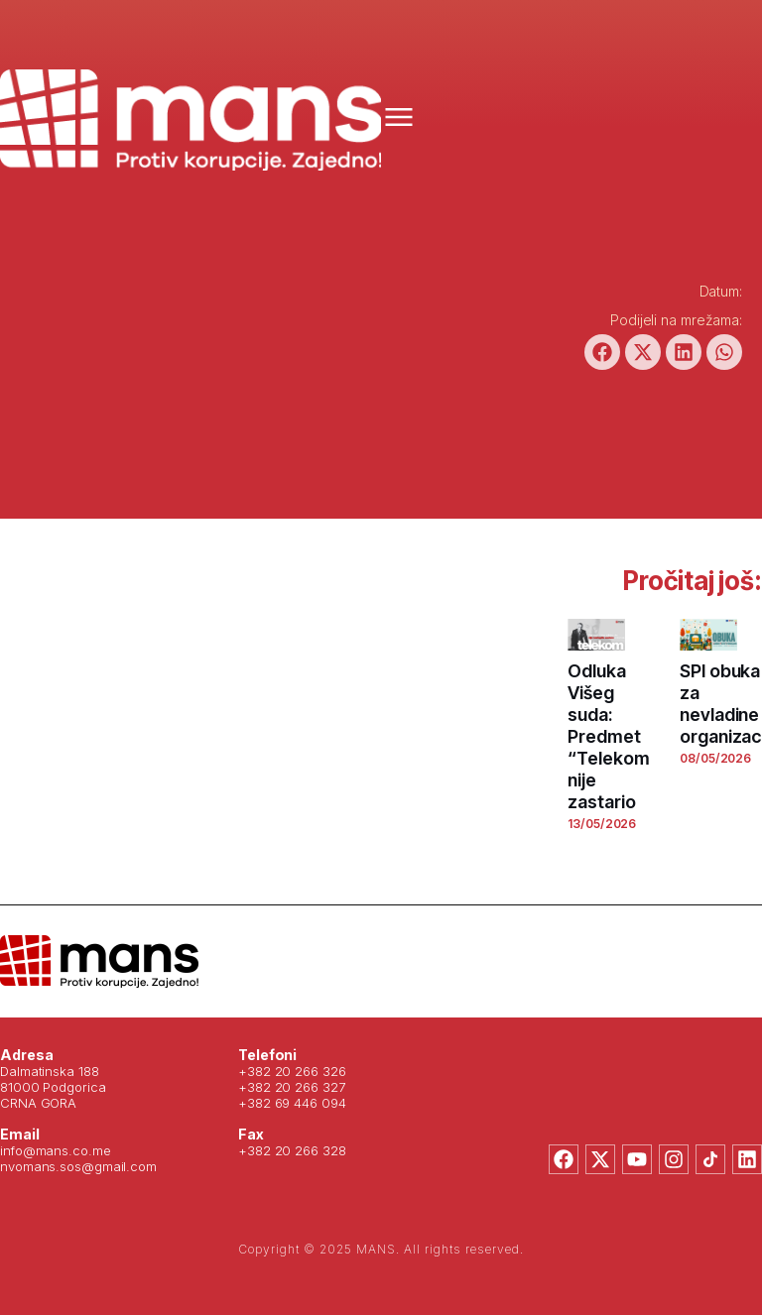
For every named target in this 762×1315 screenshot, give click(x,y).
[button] (602, 352)
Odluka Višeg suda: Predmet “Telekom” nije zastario (613, 736)
